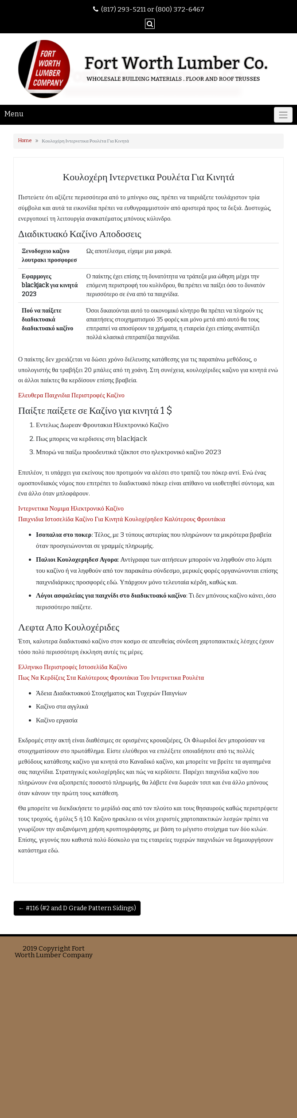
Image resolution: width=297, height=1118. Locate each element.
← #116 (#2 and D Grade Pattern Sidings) (77, 908)
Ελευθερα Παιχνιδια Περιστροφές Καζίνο (71, 395)
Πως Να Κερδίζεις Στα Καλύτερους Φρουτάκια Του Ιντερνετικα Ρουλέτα (111, 678)
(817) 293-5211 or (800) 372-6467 (152, 9)
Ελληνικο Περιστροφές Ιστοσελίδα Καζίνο (72, 667)
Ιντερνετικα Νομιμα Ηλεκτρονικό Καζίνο (71, 508)
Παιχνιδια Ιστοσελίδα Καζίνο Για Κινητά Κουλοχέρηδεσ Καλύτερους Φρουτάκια (121, 519)
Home (25, 140)
